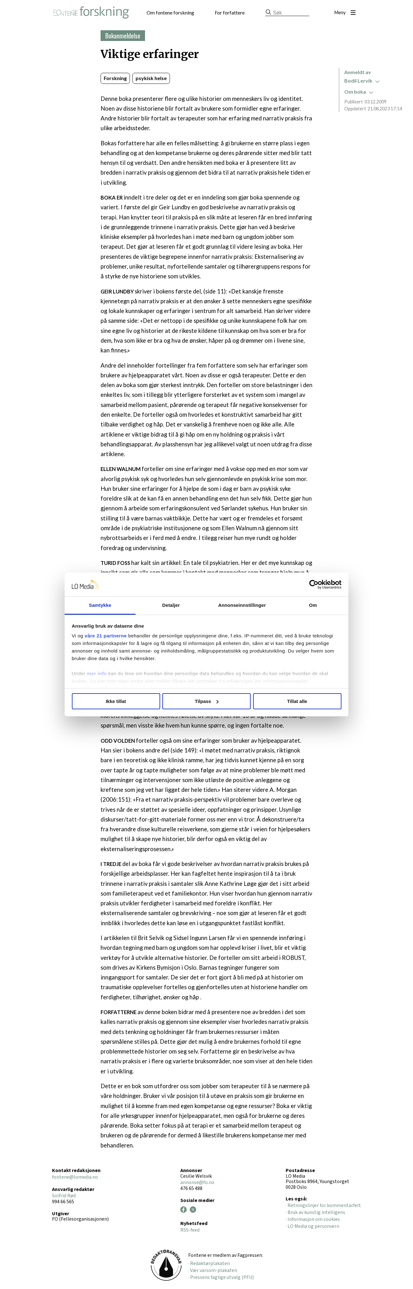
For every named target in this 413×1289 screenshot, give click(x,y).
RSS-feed (190, 1230)
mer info (97, 673)
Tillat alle (297, 701)
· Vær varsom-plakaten (212, 1270)
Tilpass (206, 701)
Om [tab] (313, 605)
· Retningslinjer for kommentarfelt (323, 1205)
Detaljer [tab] (171, 605)
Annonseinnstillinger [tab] (242, 605)
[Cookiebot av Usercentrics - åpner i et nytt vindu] (313, 584)
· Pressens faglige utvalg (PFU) (221, 1277)
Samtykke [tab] (100, 605)
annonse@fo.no (197, 1182)
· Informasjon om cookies (313, 1219)
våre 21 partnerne (106, 635)
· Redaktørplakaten (209, 1263)
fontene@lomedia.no (75, 1177)
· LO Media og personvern (312, 1226)
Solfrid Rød (64, 1195)
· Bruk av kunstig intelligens (315, 1212)
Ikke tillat (116, 701)
